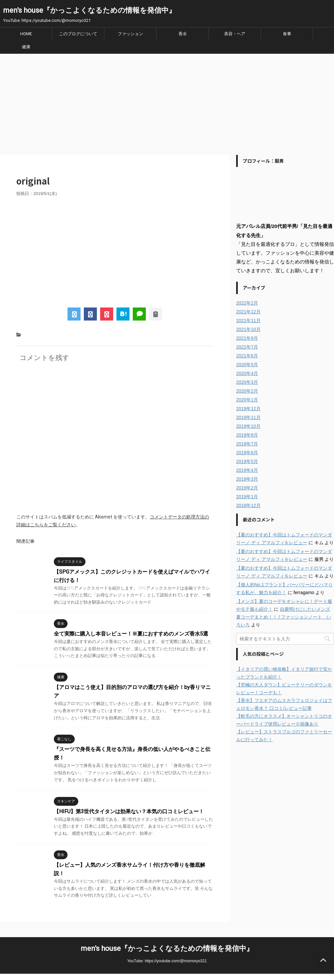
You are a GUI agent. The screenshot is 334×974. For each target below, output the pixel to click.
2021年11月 (248, 320)
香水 (182, 33)
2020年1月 (247, 399)
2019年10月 (248, 426)
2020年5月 (247, 364)
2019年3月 (247, 479)
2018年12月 (248, 505)
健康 (26, 46)
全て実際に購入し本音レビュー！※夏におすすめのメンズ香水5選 (131, 634)
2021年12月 (248, 311)
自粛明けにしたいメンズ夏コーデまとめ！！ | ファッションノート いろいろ (283, 617)
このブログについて (78, 33)
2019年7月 (247, 443)
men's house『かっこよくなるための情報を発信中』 (89, 10)
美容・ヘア (234, 33)
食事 (287, 33)
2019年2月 (247, 487)
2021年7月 (247, 347)
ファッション (130, 33)
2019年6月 (247, 452)
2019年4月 (247, 470)
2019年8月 (247, 435)
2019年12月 (248, 408)
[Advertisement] (167, 102)
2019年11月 (248, 417)
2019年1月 (247, 496)
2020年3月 (247, 382)
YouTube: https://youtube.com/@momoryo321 (167, 961)
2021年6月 (247, 355)
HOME (26, 33)
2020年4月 (247, 373)
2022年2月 (247, 303)
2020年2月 (247, 391)
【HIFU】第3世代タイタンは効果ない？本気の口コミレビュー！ (129, 811)
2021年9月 (247, 338)
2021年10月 (248, 329)
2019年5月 (247, 461)
